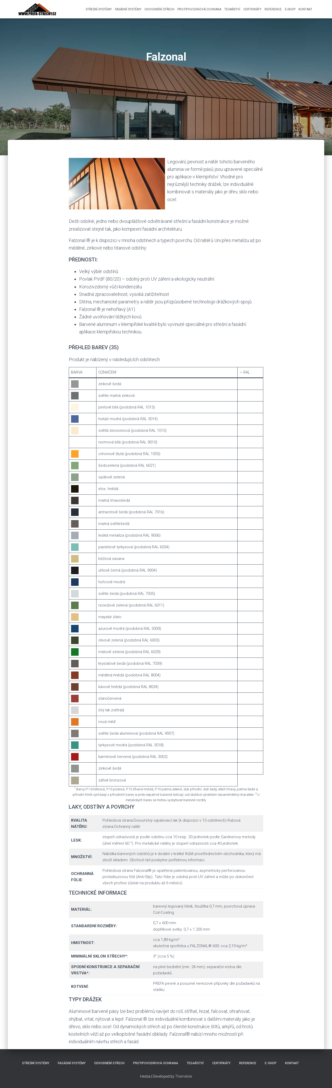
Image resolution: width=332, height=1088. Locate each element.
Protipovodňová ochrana (199, 9)
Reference (273, 9)
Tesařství (232, 9)
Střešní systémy (99, 9)
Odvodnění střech (159, 9)
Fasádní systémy (128, 9)
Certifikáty (252, 9)
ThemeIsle (183, 1076)
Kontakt (305, 9)
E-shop (290, 9)
